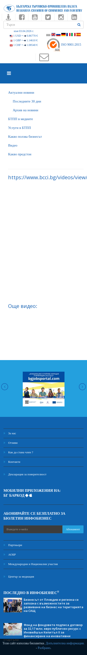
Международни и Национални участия (30, 564)
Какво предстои (19, 154)
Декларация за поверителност (24, 474)
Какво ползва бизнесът (25, 136)
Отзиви (10, 442)
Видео (12, 145)
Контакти (11, 461)
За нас (9, 433)
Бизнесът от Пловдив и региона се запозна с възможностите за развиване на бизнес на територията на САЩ (53, 605)
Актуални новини (21, 92)
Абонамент (73, 529)
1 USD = (24, 35)
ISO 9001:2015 (63, 44)
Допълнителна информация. (65, 643)
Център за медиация (18, 576)
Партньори (12, 545)
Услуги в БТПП (19, 128)
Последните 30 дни (27, 101)
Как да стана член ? (18, 452)
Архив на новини (25, 110)
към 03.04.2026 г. (24, 31)
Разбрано (44, 648)
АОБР (9, 554)
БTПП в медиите (20, 119)
